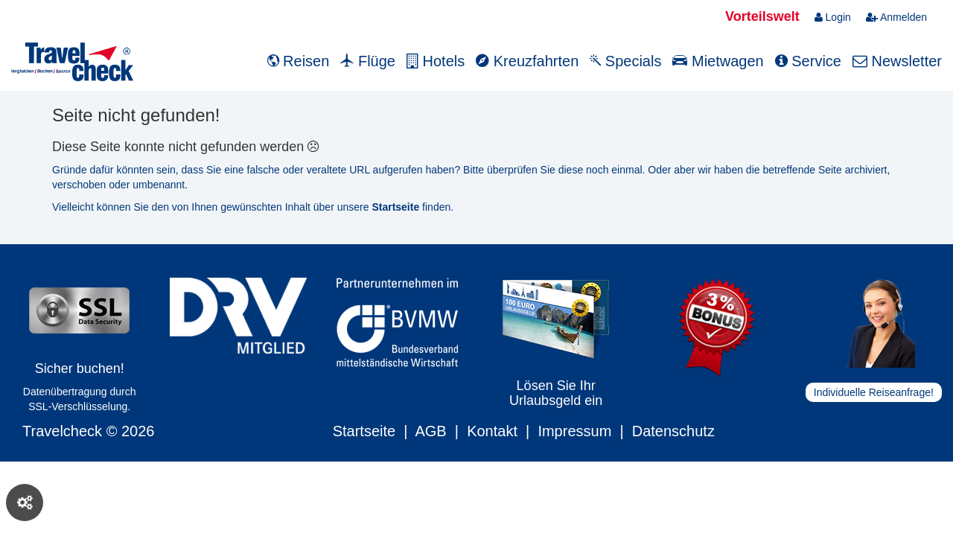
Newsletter (897, 61)
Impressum (574, 431)
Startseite (364, 431)
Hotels (436, 61)
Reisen (298, 61)
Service (808, 61)
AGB (430, 431)
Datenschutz (673, 431)
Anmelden (896, 17)
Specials (625, 61)
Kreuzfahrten (527, 61)
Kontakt (492, 431)
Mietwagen (717, 61)
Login (833, 17)
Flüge (367, 61)
